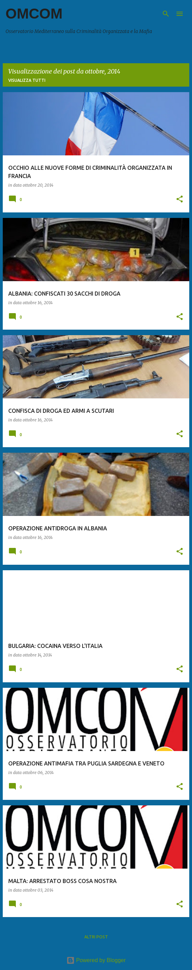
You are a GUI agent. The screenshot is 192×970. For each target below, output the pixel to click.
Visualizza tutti (26, 80)
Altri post (96, 937)
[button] (179, 199)
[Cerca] (166, 13)
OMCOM (34, 13)
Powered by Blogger (96, 960)
